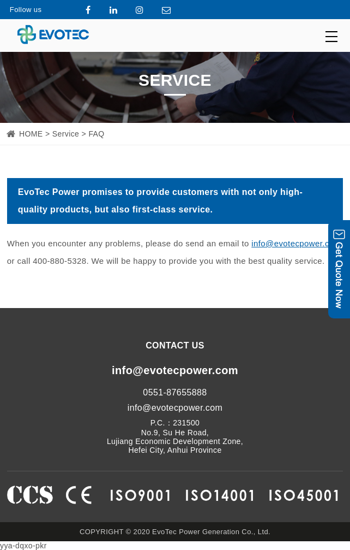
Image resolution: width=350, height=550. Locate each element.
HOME (31, 133)
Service (65, 133)
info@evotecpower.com (296, 243)
